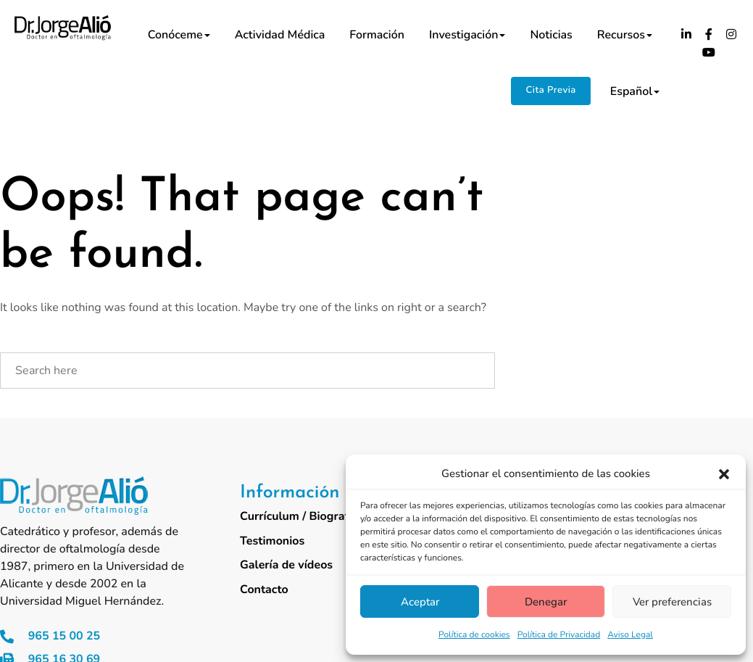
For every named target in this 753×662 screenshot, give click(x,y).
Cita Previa (550, 89)
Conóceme (179, 35)
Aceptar (420, 602)
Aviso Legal (630, 635)
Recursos (624, 35)
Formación (376, 35)
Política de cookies (474, 635)
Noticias (551, 35)
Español (635, 91)
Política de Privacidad (559, 635)
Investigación (467, 35)
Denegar (546, 602)
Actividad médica (280, 35)
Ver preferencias (672, 602)
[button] (724, 474)
